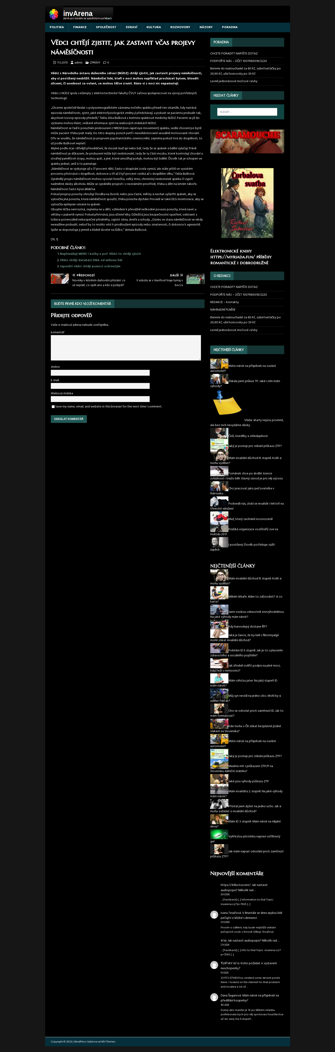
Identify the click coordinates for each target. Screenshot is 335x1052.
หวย (223, 940)
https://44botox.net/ (235, 885)
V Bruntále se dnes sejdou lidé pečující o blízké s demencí (251, 915)
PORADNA (230, 27)
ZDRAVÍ (131, 27)
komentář (57, 332)
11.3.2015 (62, 62)
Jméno (55, 367)
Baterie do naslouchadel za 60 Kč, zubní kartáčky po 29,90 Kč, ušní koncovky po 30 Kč (245, 71)
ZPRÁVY (95, 62)
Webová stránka (62, 393)
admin (78, 62)
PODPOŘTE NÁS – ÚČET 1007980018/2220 (239, 61)
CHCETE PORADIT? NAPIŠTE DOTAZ (234, 53)
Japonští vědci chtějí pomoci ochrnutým (90, 266)
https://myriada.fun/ (232, 257)
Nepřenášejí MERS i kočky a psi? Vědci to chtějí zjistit (100, 254)
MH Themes (108, 1042)
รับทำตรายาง (230, 963)
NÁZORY (206, 27)
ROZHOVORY (180, 27)
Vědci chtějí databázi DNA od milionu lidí (91, 260)
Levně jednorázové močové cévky (233, 81)
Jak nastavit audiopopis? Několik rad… (244, 888)
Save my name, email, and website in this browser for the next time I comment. (108, 406)
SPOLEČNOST (106, 27)
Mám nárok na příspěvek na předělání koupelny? (250, 998)
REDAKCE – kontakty (224, 302)
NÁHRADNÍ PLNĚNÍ (222, 309)
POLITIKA (57, 27)
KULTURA (154, 27)
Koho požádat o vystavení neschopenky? (249, 966)
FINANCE (80, 27)
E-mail (55, 380)
